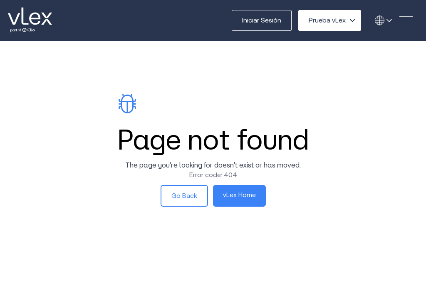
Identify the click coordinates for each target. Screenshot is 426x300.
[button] (406, 19)
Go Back (184, 196)
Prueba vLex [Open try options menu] (327, 20)
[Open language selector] (386, 20)
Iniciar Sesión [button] (261, 20)
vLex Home (239, 195)
